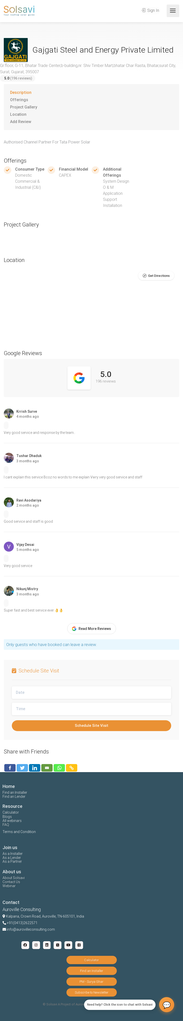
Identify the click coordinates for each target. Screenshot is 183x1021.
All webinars (12, 821)
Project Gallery (23, 107)
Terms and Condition (19, 832)
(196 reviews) (18, 78)
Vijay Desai (25, 545)
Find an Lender (14, 797)
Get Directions (159, 276)
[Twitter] (22, 768)
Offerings (19, 99)
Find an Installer (15, 792)
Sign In (151, 10)
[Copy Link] (71, 768)
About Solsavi (14, 878)
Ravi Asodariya (28, 500)
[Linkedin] (34, 768)
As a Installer (13, 854)
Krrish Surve (26, 411)
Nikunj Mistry (27, 589)
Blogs (7, 817)
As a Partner (12, 861)
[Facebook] (10, 768)
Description (20, 92)
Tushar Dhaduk (29, 456)
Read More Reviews (91, 629)
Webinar (9, 886)
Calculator (11, 812)
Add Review (20, 121)
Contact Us (11, 882)
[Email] (47, 768)
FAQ (6, 825)
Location (18, 114)
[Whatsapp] (59, 768)
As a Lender (12, 858)
